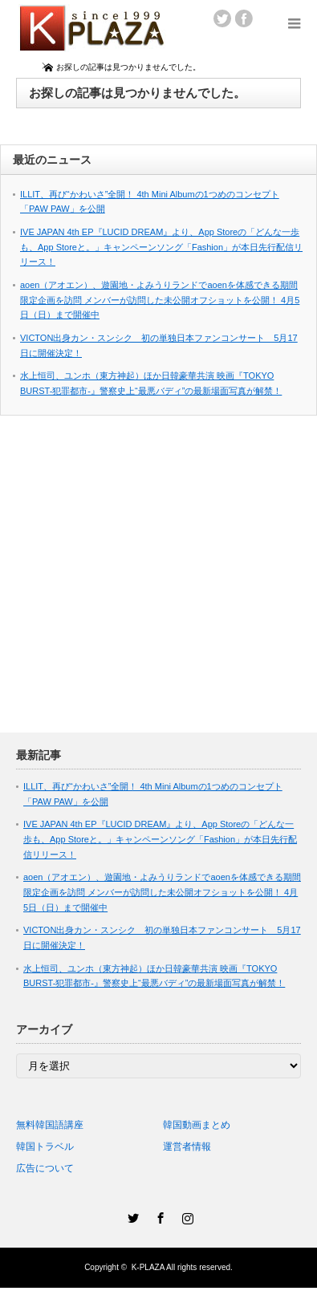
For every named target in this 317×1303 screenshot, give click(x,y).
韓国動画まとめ (196, 1124)
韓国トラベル (45, 1146)
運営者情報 (187, 1146)
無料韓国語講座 (49, 1124)
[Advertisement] (150, 582)
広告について (45, 1168)
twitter (222, 18)
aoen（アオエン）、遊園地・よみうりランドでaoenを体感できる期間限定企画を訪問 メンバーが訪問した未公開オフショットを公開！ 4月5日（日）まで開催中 (159, 299)
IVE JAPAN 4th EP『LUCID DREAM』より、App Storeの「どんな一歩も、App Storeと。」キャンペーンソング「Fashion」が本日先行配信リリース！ (161, 246)
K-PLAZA (148, 1267)
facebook (244, 18)
